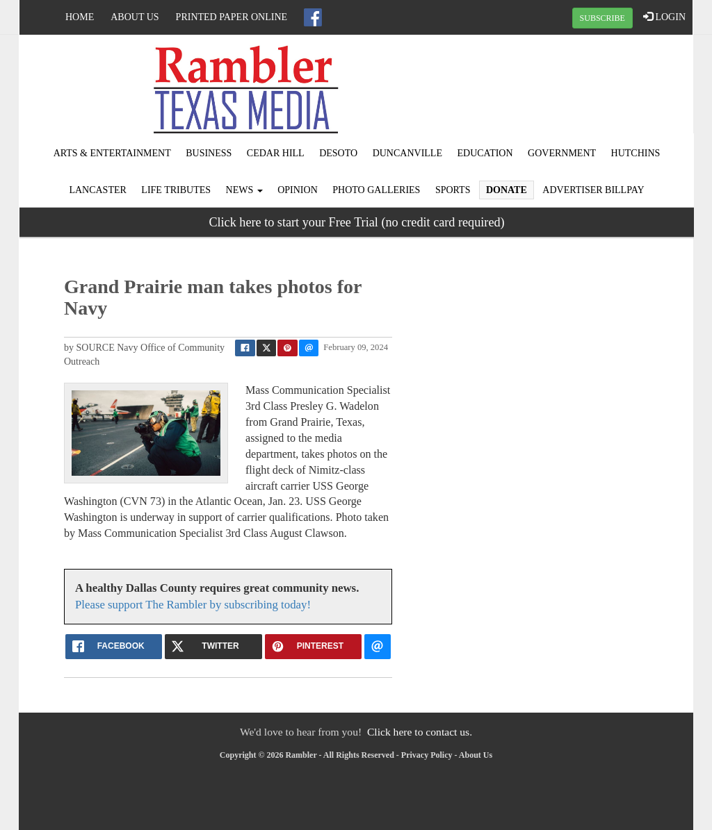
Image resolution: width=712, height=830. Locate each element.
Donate (506, 190)
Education (484, 153)
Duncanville (407, 153)
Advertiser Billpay (593, 190)
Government (562, 153)
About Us (135, 17)
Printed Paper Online (232, 17)
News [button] (244, 190)
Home (79, 17)
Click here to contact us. (419, 732)
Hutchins (636, 153)
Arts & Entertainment (112, 153)
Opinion (297, 190)
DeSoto (338, 153)
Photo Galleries (376, 190)
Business (209, 153)
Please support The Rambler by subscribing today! (193, 604)
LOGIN (664, 16)
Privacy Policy (427, 755)
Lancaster (97, 190)
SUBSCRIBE (602, 18)
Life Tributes (176, 190)
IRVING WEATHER (579, 86)
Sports (453, 190)
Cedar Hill (276, 153)
